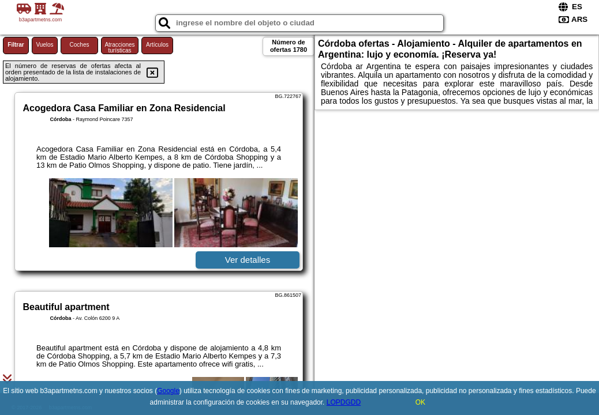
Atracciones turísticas (119, 48)
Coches (79, 45)
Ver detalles (247, 260)
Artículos (157, 45)
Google (168, 391)
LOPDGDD (344, 402)
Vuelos (44, 45)
